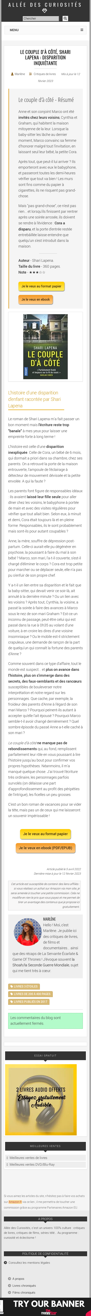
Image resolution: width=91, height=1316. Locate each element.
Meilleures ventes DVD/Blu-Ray (32, 1165)
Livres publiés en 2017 (30, 1002)
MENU (14, 30)
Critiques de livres (45, 74)
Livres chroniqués (24, 1286)
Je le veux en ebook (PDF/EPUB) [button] (45, 848)
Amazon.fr (15, 1202)
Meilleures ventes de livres (28, 1158)
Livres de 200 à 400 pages (32, 994)
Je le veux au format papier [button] (41, 286)
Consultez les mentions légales (29, 1263)
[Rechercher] (65, 18)
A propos (18, 1279)
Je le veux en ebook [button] (35, 299)
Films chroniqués (23, 1292)
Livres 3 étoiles (26, 986)
